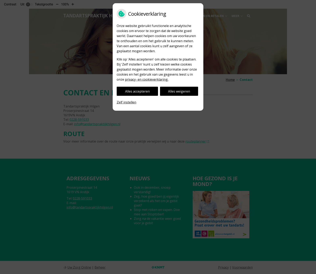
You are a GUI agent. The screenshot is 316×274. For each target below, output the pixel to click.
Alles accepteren (137, 91)
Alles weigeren (179, 91)
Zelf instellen (126, 102)
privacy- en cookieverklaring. (146, 79)
